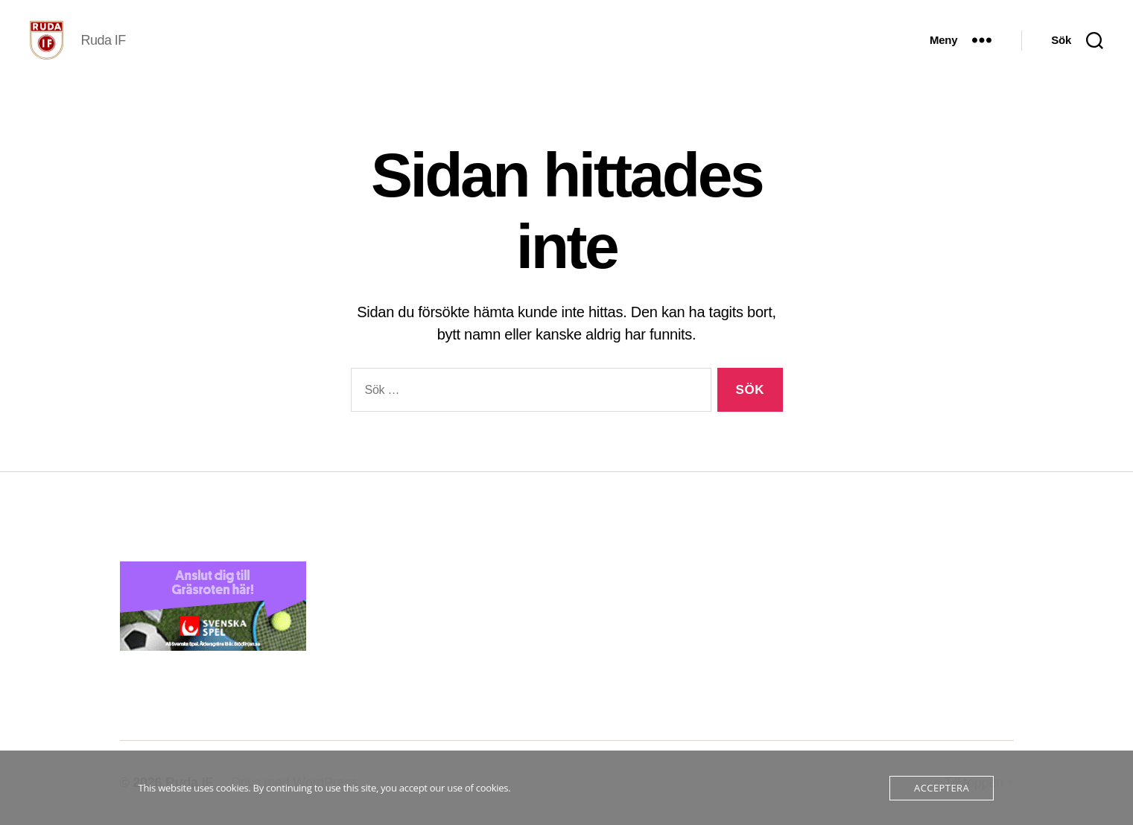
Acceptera (941, 787)
